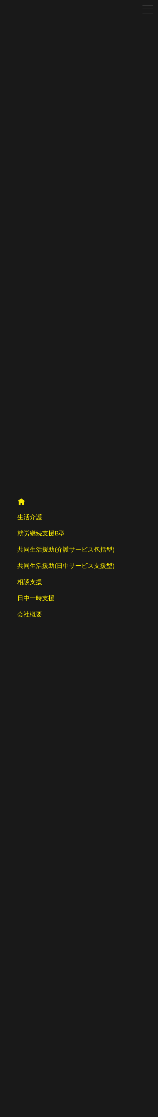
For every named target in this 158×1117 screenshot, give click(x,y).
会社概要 (29, 614)
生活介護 (29, 517)
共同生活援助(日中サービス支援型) (66, 565)
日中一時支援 (36, 598)
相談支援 (29, 581)
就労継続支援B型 (41, 533)
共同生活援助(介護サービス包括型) (66, 549)
